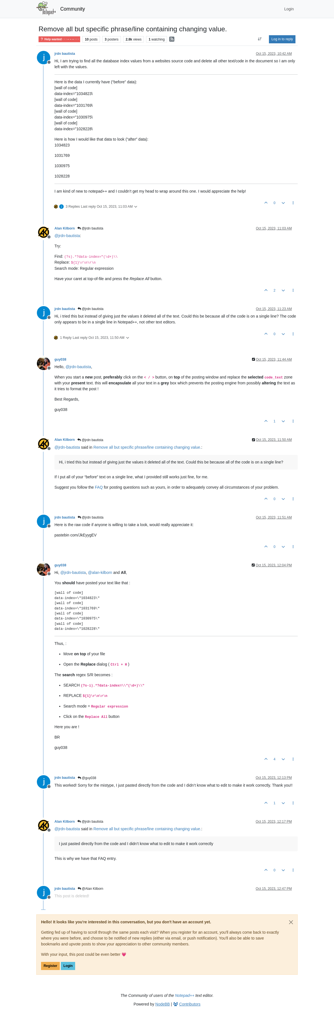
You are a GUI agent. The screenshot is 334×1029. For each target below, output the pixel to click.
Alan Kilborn (64, 228)
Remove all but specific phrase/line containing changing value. (147, 447)
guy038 (60, 359)
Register (50, 966)
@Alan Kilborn (90, 889)
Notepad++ (184, 995)
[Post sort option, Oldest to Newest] (259, 39)
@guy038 (87, 778)
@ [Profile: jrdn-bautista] (67, 235)
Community (72, 9)
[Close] (291, 922)
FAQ (99, 487)
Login (68, 966)
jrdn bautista (64, 54)
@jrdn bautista (90, 228)
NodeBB (162, 1004)
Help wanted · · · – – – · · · (59, 39)
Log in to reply (282, 39)
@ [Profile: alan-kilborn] (100, 572)
